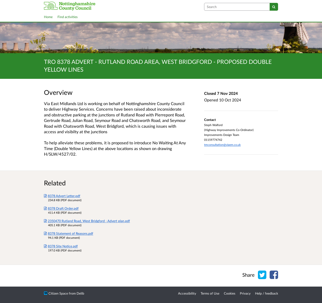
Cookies (229, 293)
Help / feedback (266, 293)
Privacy (245, 293)
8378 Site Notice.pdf (61, 246)
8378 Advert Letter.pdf (62, 196)
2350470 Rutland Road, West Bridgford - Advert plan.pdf (87, 221)
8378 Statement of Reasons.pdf (68, 233)
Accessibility (187, 293)
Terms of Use (210, 293)
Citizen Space (58, 293)
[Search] (274, 7)
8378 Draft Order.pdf (61, 208)
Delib (80, 293)
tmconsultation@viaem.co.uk (222, 144)
